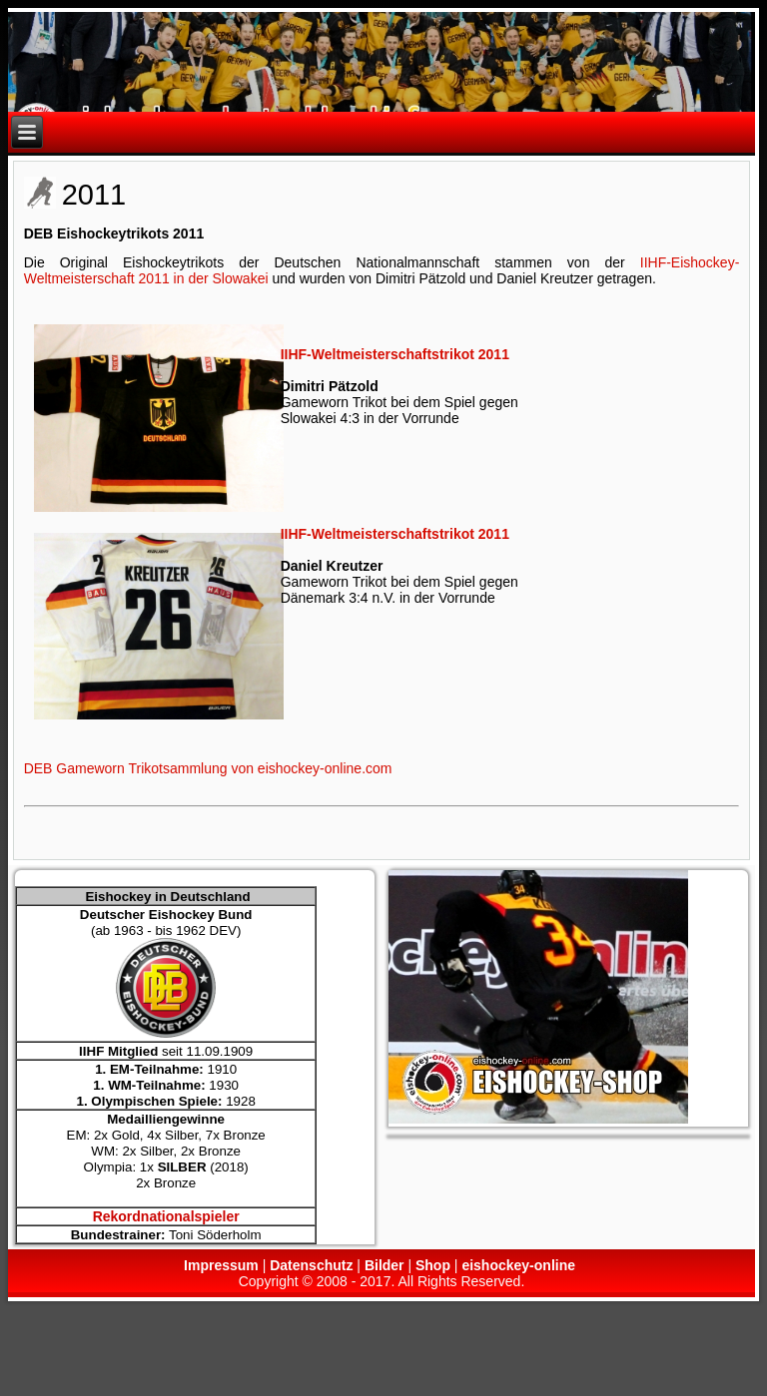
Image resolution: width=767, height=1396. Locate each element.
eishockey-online (518, 1265)
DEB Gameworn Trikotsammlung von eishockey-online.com (208, 768)
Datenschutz (311, 1265)
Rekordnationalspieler (166, 1216)
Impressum (221, 1265)
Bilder (384, 1265)
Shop (432, 1265)
